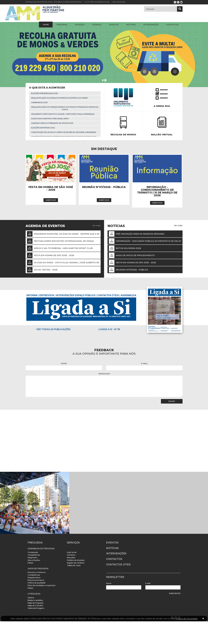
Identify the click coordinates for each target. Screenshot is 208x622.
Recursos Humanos (36, 581)
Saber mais (51, 201)
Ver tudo (96, 226)
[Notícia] (50, 169)
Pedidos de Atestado (76, 561)
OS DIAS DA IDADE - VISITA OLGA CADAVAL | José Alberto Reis (67, 263)
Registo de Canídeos (75, 563)
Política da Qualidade (36, 584)
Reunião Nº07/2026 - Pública (104, 188)
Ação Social (71, 553)
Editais (30, 563)
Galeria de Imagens (36, 609)
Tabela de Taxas (74, 566)
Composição (33, 553)
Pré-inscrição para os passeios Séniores (140, 234)
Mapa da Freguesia (35, 604)
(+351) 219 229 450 (118, 2)
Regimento (32, 558)
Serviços (80, 24)
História (31, 598)
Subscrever (174, 594)
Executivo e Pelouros (37, 573)
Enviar (171, 402)
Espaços (96, 24)
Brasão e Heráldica (35, 601)
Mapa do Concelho (35, 606)
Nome (64, 364)
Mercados (71, 558)
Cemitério (71, 556)
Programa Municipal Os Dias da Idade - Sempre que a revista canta (74, 234)
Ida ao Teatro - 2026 (45, 270)
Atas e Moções (34, 561)
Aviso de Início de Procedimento (135, 256)
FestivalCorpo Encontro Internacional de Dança (64, 242)
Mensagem (104, 374)
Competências (34, 556)
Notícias (131, 24)
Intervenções (151, 24)
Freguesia (61, 24)
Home (46, 24)
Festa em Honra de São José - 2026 (50, 189)
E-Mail (144, 364)
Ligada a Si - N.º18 (109, 330)
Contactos (172, 24)
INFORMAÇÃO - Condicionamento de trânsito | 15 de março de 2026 (157, 192)
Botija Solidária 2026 (128, 249)
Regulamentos (34, 578)
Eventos (114, 24)
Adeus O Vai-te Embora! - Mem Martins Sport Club (63, 249)
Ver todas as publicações (53, 330)
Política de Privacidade (187, 618)
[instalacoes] (34, 503)
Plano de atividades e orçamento (41, 586)
